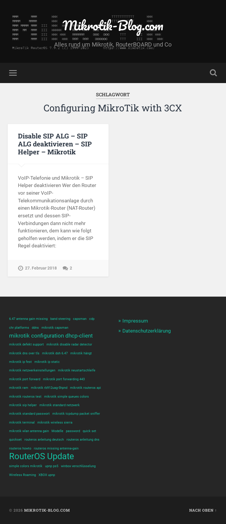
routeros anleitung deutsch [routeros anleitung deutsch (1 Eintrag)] (44, 440)
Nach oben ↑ (203, 510)
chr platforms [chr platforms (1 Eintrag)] (19, 328)
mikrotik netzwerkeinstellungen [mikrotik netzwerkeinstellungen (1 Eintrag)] (32, 370)
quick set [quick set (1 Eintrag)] (89, 431)
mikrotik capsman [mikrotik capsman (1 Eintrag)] (54, 328)
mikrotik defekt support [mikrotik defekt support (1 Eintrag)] (26, 344)
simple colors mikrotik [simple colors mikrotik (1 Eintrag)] (25, 466)
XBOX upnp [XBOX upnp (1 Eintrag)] (47, 475)
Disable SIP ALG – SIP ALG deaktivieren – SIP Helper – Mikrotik (55, 143)
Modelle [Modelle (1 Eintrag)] (57, 431)
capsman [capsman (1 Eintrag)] (80, 319)
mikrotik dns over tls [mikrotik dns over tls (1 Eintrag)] (24, 353)
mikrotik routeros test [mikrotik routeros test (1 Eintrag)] (25, 397)
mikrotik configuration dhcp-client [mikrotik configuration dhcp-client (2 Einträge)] (51, 335)
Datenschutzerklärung (146, 331)
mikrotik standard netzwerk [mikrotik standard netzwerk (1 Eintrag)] (59, 405)
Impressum (135, 321)
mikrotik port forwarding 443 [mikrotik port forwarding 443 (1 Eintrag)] (64, 379)
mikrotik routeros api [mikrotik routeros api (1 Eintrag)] (85, 388)
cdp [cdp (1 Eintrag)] (91, 319)
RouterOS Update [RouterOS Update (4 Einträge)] (41, 456)
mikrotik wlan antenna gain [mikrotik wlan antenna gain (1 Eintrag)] (29, 431)
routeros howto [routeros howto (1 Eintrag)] (20, 448)
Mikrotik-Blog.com (113, 25)
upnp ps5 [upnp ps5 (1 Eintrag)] (51, 466)
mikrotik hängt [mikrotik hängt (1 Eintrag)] (81, 353)
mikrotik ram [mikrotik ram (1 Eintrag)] (18, 388)
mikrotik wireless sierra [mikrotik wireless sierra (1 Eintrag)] (54, 422)
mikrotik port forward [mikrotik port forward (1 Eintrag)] (24, 379)
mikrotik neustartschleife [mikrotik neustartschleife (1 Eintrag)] (76, 370)
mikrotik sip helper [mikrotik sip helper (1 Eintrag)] (23, 405)
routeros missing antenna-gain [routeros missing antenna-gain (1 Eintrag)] (56, 448)
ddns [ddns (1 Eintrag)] (35, 328)
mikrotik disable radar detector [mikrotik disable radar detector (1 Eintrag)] (69, 344)
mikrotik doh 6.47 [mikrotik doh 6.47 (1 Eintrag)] (55, 353)
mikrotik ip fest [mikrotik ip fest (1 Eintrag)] (20, 362)
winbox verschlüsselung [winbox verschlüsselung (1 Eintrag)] (78, 466)
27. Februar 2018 (41, 268)
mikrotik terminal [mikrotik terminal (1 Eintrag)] (22, 422)
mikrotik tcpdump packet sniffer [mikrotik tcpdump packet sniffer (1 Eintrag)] (76, 414)
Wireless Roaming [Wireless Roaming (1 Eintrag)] (22, 475)
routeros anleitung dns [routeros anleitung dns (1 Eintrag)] (83, 440)
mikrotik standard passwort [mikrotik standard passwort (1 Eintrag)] (29, 414)
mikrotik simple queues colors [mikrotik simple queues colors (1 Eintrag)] (66, 397)
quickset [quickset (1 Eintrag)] (15, 440)
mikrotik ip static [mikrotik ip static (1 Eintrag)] (47, 362)
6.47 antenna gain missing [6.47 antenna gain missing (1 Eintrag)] (28, 319)
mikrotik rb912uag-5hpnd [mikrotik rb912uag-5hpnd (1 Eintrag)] (49, 388)
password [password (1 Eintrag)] (73, 431)
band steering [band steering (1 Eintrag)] (60, 319)
